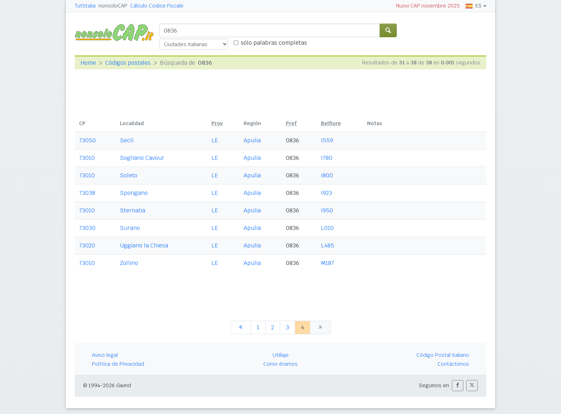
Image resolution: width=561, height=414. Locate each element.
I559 (327, 140)
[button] (457, 385)
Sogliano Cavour (142, 158)
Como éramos (280, 364)
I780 (326, 158)
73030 (87, 228)
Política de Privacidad (118, 364)
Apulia (252, 140)
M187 (327, 263)
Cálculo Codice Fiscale (157, 6)
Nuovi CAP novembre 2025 (428, 6)
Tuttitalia (85, 6)
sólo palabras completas (274, 42)
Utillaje (281, 355)
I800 (327, 175)
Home (88, 62)
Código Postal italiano (442, 355)
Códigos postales (128, 62)
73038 (87, 193)
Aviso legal (105, 355)
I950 (327, 210)
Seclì (127, 140)
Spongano (134, 193)
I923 (326, 193)
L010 (327, 228)
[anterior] (240, 327)
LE (214, 140)
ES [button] (473, 6)
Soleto (128, 175)
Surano (130, 228)
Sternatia (132, 210)
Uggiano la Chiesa (144, 245)
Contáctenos (453, 364)
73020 (87, 245)
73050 (87, 140)
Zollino (129, 263)
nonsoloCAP (112, 6)
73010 (87, 158)
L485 (327, 245)
